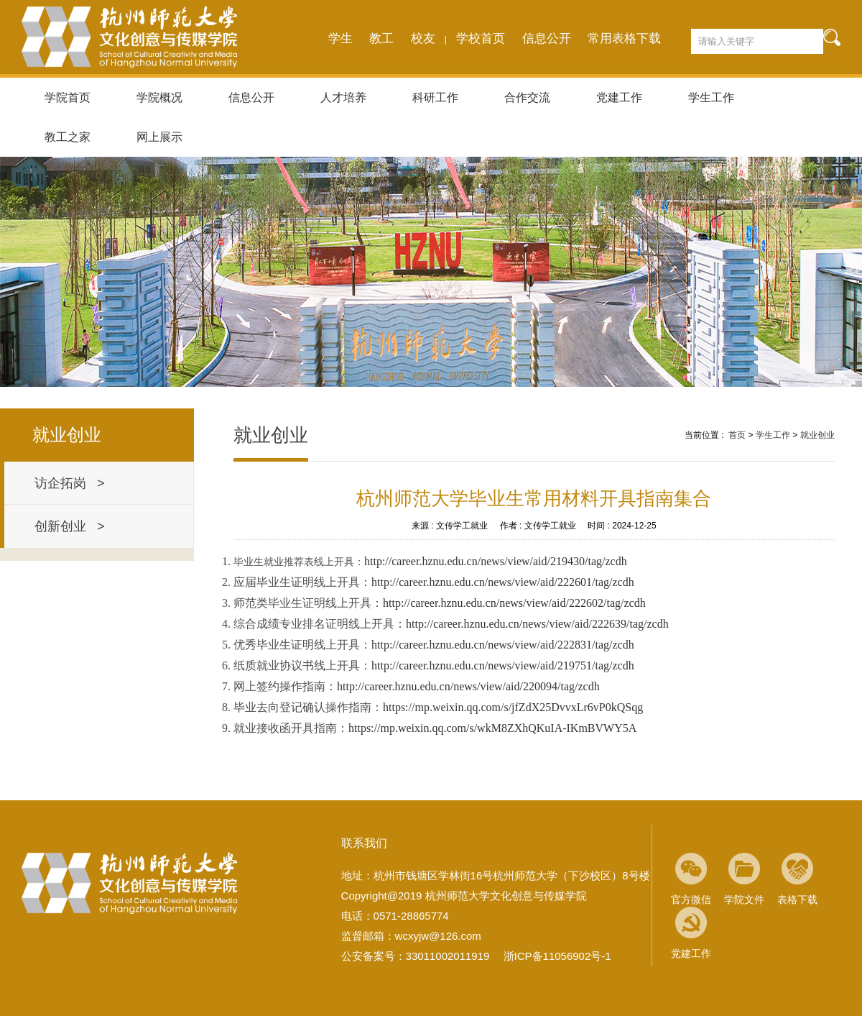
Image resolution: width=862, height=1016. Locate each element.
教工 (381, 38)
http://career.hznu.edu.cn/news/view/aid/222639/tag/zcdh (537, 624)
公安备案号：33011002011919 (415, 956)
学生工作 (711, 97)
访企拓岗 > (69, 483)
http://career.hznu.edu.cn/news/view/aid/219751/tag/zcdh (502, 665)
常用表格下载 (624, 38)
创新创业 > (69, 526)
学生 (340, 38)
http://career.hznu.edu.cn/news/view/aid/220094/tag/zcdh (468, 686)
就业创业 (817, 435)
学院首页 (68, 97)
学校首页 (480, 38)
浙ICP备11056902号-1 (557, 956)
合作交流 (527, 97)
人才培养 (343, 97)
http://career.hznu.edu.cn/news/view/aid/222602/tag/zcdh (514, 603)
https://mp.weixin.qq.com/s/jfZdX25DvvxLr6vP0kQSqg (513, 707)
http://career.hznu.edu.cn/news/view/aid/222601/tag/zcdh (502, 582)
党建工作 (619, 97)
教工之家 (68, 137)
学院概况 (159, 97)
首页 (737, 435)
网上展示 (159, 137)
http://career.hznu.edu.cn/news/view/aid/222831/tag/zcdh (502, 645)
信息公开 (546, 38)
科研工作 (435, 97)
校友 (423, 38)
